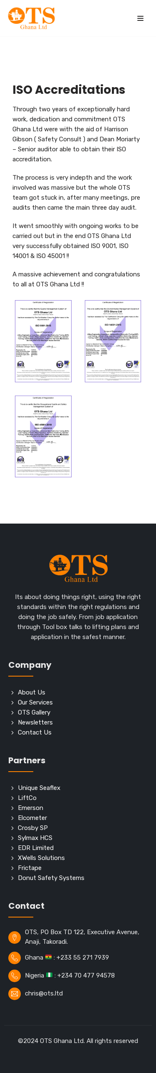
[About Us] (78, 692)
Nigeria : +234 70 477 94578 (70, 975)
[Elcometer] (78, 818)
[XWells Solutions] (78, 858)
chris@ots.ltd (44, 993)
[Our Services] (78, 702)
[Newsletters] (78, 722)
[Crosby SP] (78, 828)
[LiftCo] (78, 798)
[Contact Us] (78, 732)
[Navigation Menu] (140, 18)
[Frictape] (78, 868)
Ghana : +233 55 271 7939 (67, 957)
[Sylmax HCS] (78, 838)
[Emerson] (78, 808)
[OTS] (31, 18)
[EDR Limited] (78, 848)
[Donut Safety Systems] (78, 878)
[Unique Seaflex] (78, 788)
